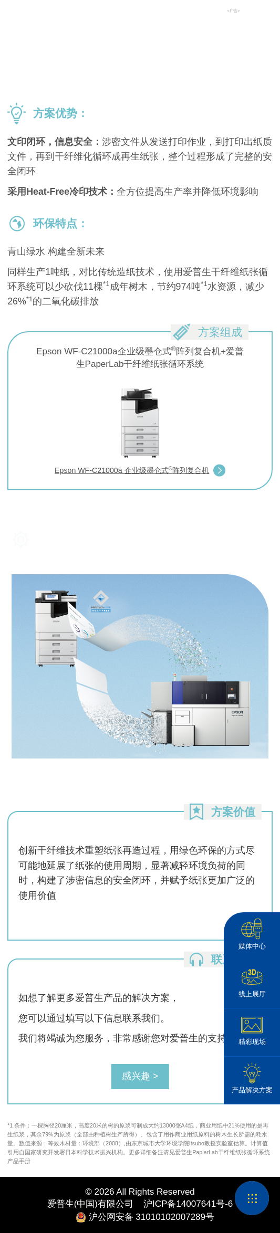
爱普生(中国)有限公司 (90, 1203)
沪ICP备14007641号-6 (183, 1203)
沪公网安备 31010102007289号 (140, 1217)
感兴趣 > (140, 1076)
